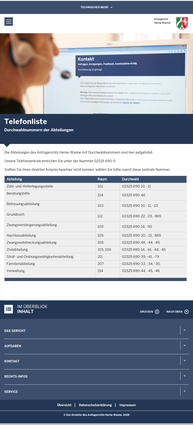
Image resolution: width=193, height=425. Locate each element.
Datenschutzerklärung (95, 405)
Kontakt (11, 361)
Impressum (127, 405)
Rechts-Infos (16, 376)
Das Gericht (14, 331)
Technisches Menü (94, 7)
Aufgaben (12, 346)
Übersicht (64, 405)
